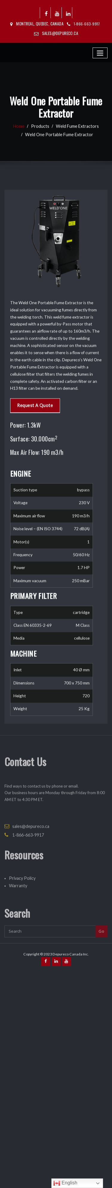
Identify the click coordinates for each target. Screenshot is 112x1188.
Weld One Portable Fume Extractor (59, 145)
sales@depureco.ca (60, 33)
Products (42, 137)
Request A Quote (32, 532)
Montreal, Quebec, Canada (40, 24)
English (65, 1183)
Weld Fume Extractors (75, 137)
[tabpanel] (51, 655)
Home (22, 137)
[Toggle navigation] (100, 52)
